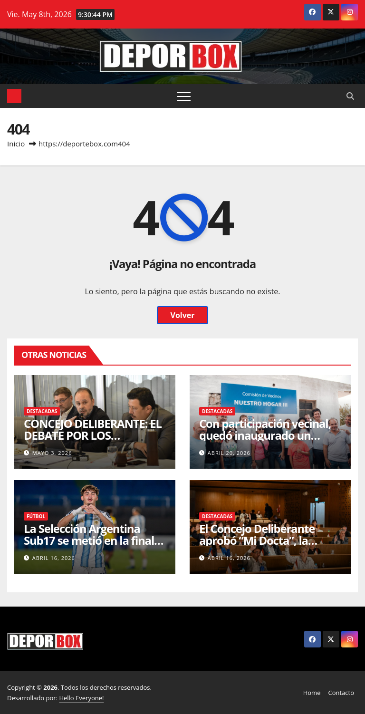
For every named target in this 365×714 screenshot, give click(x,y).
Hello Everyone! (81, 698)
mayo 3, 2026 (52, 452)
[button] (350, 96)
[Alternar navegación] (184, 96)
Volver (182, 315)
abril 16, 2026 (53, 557)
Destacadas (42, 411)
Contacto (341, 692)
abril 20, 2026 (229, 452)
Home (312, 692)
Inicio (16, 143)
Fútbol (36, 516)
